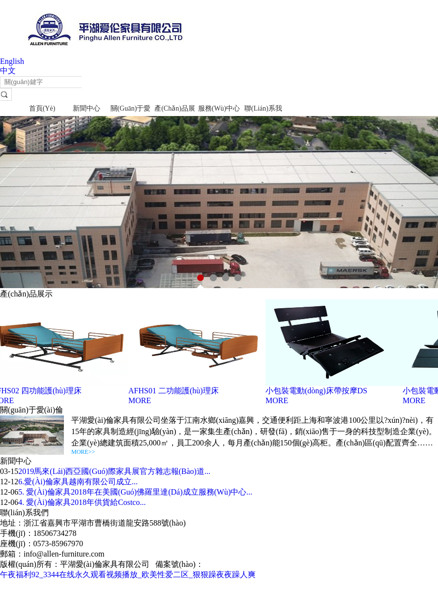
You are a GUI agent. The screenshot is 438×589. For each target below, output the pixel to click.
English (12, 61)
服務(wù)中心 (219, 108)
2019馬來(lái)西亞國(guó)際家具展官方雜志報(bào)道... (114, 471)
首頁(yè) (42, 108)
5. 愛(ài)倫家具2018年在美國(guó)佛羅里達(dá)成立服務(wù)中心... (135, 492)
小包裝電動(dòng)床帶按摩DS (318, 390)
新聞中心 (86, 108)
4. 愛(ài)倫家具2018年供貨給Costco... (82, 502)
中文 (8, 70)
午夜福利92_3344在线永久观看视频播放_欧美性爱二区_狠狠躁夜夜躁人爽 (128, 574)
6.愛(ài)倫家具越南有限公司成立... (78, 481)
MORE (141, 400)
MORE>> (83, 451)
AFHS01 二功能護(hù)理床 (175, 390)
